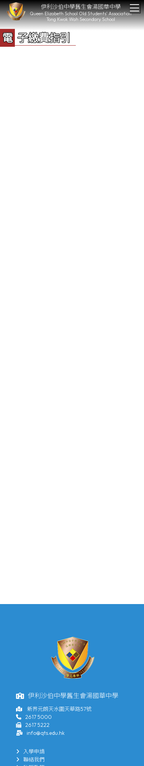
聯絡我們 (30, 759)
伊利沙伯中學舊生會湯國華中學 (81, 6)
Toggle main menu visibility (135, 5)
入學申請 (30, 751)
